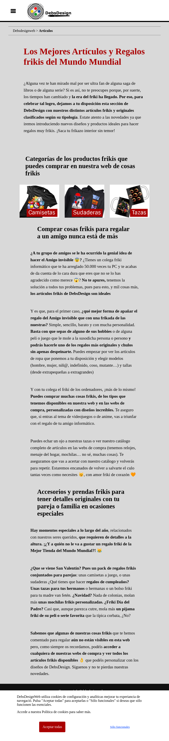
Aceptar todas (52, 727)
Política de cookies (55, 712)
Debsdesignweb (24, 31)
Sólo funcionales (120, 726)
